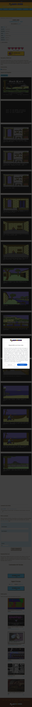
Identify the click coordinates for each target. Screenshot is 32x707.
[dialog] (16, 353)
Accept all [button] (22, 364)
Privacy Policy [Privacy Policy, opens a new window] (18, 361)
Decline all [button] (10, 364)
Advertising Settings (11, 360)
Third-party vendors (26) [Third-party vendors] (15, 354)
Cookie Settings (12, 361)
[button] (16, 367)
